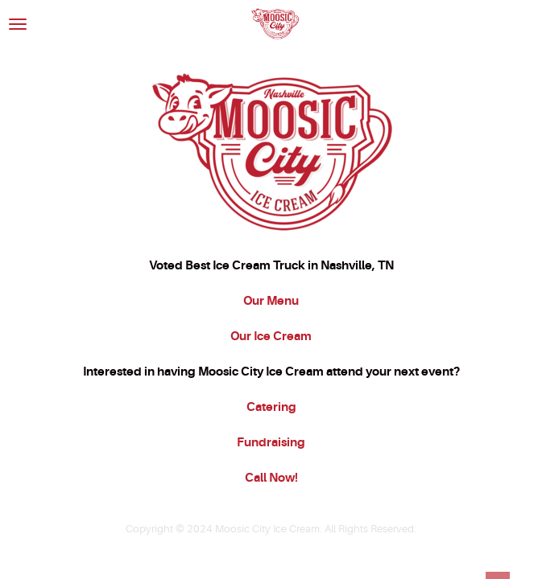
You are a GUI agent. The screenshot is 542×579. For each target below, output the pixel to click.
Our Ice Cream (271, 336)
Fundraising (271, 442)
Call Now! (271, 477)
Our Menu (271, 301)
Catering (271, 407)
